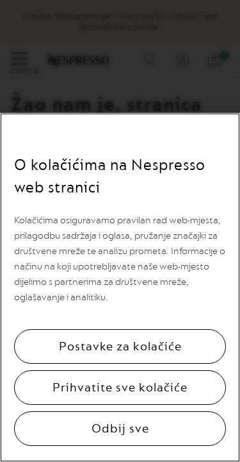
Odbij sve (120, 428)
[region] (120, 287)
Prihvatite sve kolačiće (120, 387)
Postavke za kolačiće (120, 346)
